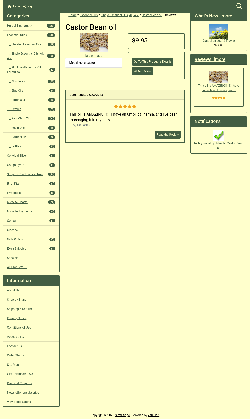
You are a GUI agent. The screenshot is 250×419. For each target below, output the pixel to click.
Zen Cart (153, 415)
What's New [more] (214, 16)
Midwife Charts (31, 202)
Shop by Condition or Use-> (31, 174)
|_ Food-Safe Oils (31, 118)
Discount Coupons (19, 383)
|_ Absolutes (31, 81)
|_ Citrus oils (31, 100)
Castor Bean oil (152, 15)
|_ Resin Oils (31, 128)
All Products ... (17, 267)
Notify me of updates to (218, 141)
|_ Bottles (31, 146)
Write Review (142, 71)
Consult (31, 220)
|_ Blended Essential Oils (31, 44)
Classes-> (13, 230)
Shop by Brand (16, 299)
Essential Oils (89, 15)
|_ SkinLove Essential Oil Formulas (31, 70)
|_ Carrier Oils (31, 137)
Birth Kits (31, 183)
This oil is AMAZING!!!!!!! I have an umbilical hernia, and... (218, 81)
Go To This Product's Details (153, 61)
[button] (239, 6)
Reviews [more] (211, 59)
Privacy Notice (16, 318)
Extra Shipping (31, 248)
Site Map (13, 364)
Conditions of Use (19, 327)
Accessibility (15, 337)
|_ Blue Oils (31, 90)
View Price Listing (19, 402)
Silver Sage (122, 415)
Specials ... (14, 258)
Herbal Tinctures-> (31, 26)
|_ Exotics (31, 109)
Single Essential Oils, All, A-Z (120, 15)
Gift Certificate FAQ (20, 374)
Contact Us (14, 346)
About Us (13, 290)
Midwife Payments (31, 211)
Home (14, 6)
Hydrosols (31, 193)
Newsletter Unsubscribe (23, 392)
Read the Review (168, 134)
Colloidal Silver (31, 155)
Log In (29, 6)
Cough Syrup (31, 165)
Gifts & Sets (31, 239)
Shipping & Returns (20, 309)
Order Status (15, 355)
